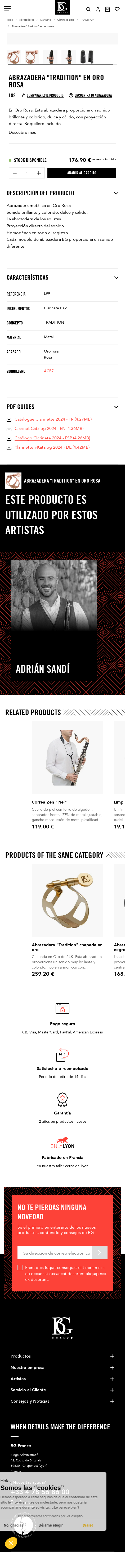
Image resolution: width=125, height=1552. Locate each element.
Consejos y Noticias (30, 1401)
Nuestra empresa (27, 1368)
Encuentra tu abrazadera (90, 95)
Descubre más (22, 132)
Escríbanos (22, 1502)
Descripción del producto (62, 193)
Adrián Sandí (43, 668)
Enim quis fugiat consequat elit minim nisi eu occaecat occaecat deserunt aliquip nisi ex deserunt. (65, 1273)
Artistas (18, 1379)
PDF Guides (62, 407)
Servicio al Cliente (28, 1390)
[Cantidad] (26, 174)
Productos (21, 1356)
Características (62, 277)
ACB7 (49, 370)
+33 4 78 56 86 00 (40, 1492)
